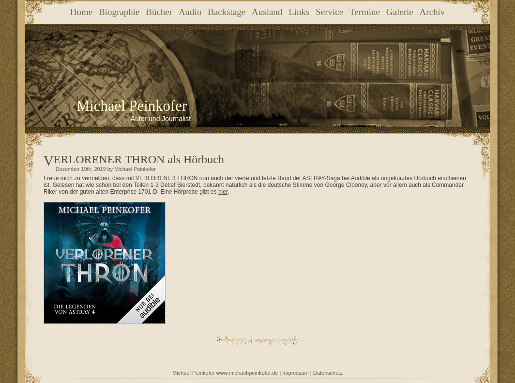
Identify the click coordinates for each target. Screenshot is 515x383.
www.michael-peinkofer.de (247, 373)
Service (329, 12)
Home (81, 12)
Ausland (267, 12)
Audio (190, 12)
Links (298, 12)
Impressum (295, 373)
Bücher (159, 12)
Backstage (226, 12)
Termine (364, 12)
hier (222, 191)
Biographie (119, 12)
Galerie (399, 12)
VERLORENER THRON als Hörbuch (139, 159)
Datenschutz (328, 373)
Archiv (432, 12)
